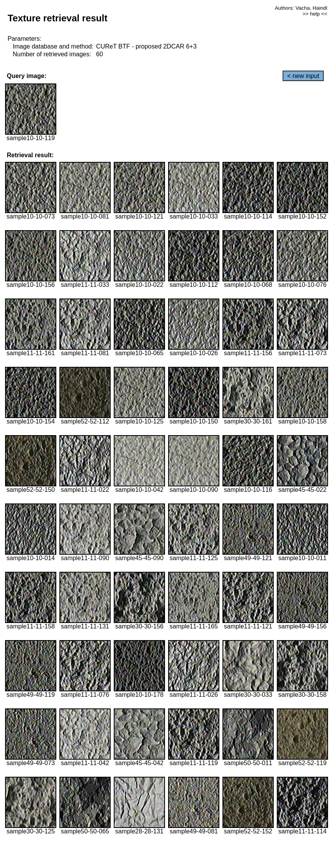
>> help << (314, 14)
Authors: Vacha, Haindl (301, 8)
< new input (303, 76)
